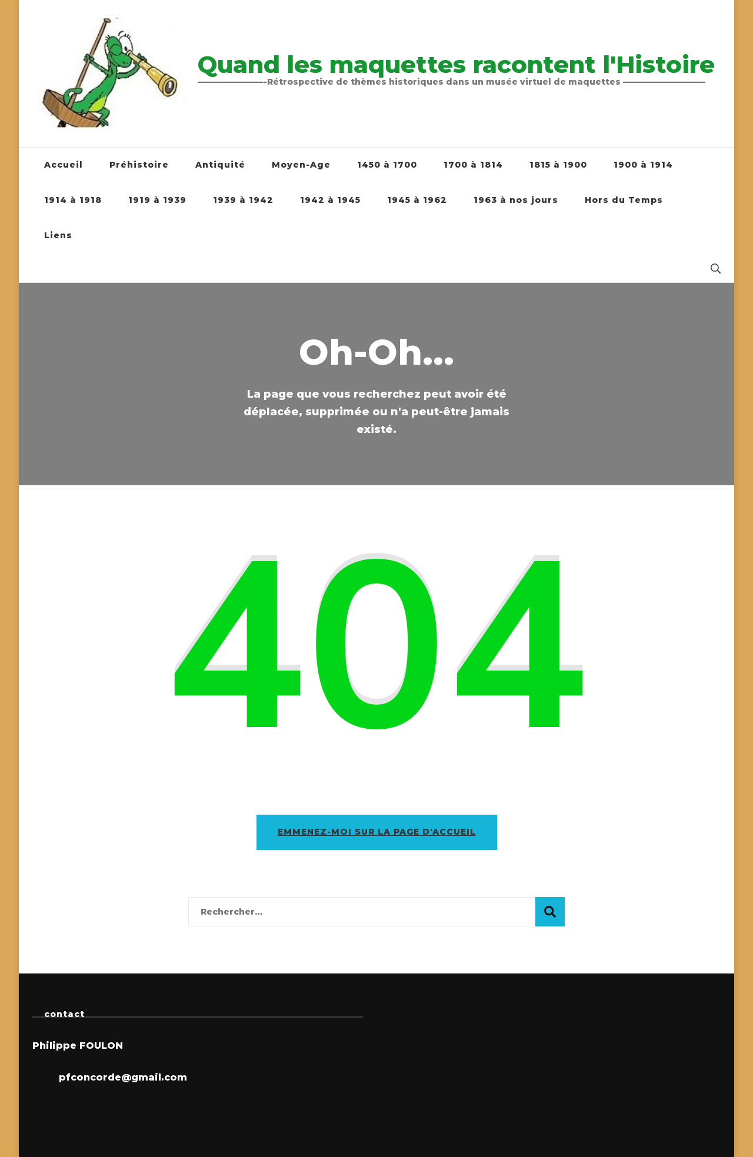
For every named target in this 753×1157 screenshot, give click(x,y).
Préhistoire (139, 164)
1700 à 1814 (473, 164)
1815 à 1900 (558, 164)
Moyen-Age (301, 164)
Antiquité (220, 164)
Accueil (63, 164)
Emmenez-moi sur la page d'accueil (377, 831)
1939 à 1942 (243, 200)
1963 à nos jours (516, 200)
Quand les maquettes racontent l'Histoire (456, 64)
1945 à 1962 (417, 200)
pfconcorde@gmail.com (123, 1077)
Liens (58, 235)
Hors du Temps (624, 200)
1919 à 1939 (157, 200)
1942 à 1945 (330, 200)
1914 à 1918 (73, 200)
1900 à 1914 (643, 164)
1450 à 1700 (387, 164)
